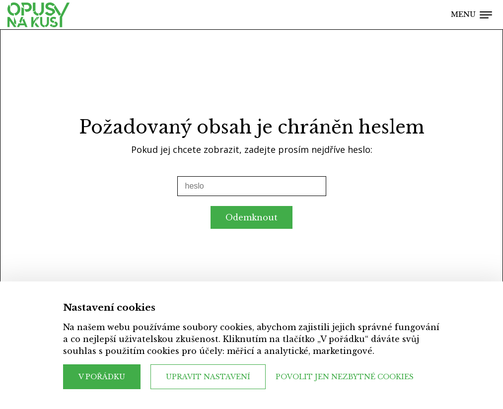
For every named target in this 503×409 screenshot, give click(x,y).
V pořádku (101, 376)
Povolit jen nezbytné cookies (345, 376)
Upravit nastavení (208, 376)
